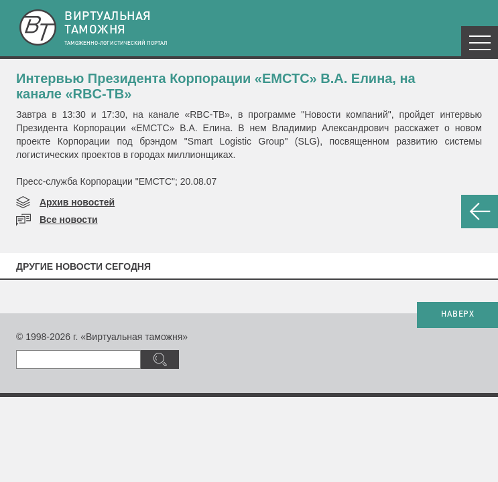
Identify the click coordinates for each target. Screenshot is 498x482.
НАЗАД (479, 211)
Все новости (69, 219)
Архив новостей (77, 202)
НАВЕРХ (457, 315)
